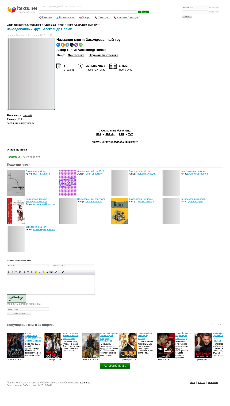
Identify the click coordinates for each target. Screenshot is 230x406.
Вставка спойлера (63, 272)
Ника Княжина (69, 339)
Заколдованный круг (36, 171)
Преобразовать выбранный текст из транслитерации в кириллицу (59, 272)
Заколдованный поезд (141, 199)
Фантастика (76, 55)
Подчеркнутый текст (16, 272)
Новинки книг (67, 17)
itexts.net (85, 382)
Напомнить (214, 12)
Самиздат (103, 17)
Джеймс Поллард (146, 201)
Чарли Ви (217, 341)
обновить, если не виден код (24, 304)
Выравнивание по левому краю (24, 272)
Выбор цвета (47, 272)
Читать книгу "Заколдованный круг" (115, 142)
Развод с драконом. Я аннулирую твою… (34, 335)
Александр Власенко (44, 204)
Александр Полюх (92, 50)
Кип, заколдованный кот (193, 171)
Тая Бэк (141, 339)
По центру (28, 272)
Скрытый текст (52, 272)
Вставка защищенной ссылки (43, 272)
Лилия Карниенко (33, 341)
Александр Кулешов (44, 229)
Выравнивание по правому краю (32, 272)
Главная (47, 17)
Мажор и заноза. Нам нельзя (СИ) (70, 334)
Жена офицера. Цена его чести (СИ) (220, 335)
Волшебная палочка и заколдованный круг (37, 200)
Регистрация (215, 7)
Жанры (86, 17)
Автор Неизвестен (198, 173)
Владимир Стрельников (106, 340)
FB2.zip (109, 134)
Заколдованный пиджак (193, 199)
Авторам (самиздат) (128, 17)
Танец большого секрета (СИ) (183, 334)
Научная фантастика (103, 55)
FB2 (98, 134)
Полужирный (9, 272)
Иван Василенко (93, 201)
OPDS (201, 382)
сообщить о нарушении (20, 123)
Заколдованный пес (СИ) (90, 171)
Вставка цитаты (55, 272)
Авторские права (115, 365)
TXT (130, 134)
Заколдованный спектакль (91, 199)
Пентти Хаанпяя (41, 173)
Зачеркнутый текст (20, 272)
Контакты (213, 382)
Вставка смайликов (36, 272)
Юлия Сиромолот (94, 173)
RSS (192, 382)
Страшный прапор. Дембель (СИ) (109, 334)
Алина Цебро (181, 339)
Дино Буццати (195, 201)
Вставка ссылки (40, 272)
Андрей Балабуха (146, 173)
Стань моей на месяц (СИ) (145, 334)
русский (27, 115)
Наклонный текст (12, 272)
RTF (121, 134)
